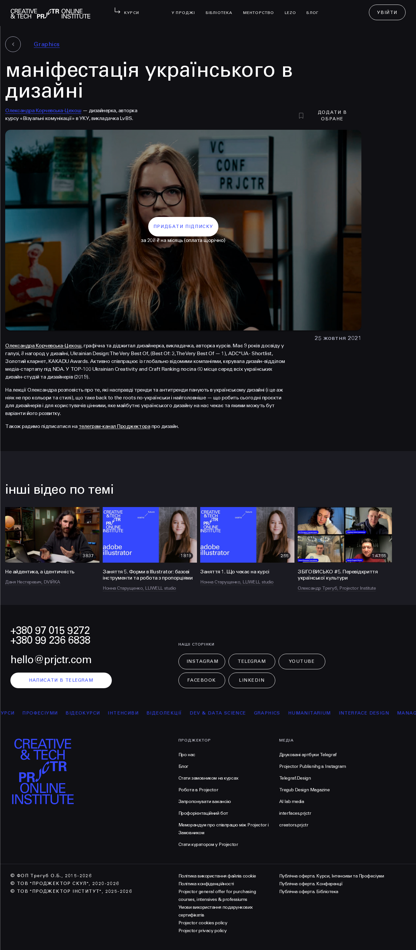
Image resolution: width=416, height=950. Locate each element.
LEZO (293, 8)
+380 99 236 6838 (50, 640)
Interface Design (368, 713)
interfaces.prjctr (295, 813)
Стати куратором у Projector (208, 844)
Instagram (203, 661)
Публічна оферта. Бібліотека (308, 891)
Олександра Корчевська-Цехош (43, 110)
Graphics (47, 44)
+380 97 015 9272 (50, 630)
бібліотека (222, 8)
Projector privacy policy (202, 930)
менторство (261, 8)
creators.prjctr (293, 825)
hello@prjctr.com (51, 659)
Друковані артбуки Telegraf (308, 754)
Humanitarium (313, 713)
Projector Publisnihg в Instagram (312, 766)
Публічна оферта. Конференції (311, 884)
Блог (315, 8)
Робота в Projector (198, 790)
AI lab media (291, 801)
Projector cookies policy (202, 923)
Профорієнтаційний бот (203, 813)
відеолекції (168, 713)
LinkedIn (252, 680)
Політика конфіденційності (206, 884)
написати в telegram (61, 680)
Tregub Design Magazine (304, 790)
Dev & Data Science (222, 713)
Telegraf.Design (295, 778)
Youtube (302, 661)
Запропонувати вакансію (204, 801)
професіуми (44, 713)
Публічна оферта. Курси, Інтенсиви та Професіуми (331, 876)
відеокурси (87, 713)
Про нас (186, 754)
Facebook (201, 680)
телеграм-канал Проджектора (114, 426)
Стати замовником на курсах (208, 778)
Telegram (252, 661)
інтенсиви (127, 713)
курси (10, 713)
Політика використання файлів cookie (217, 876)
